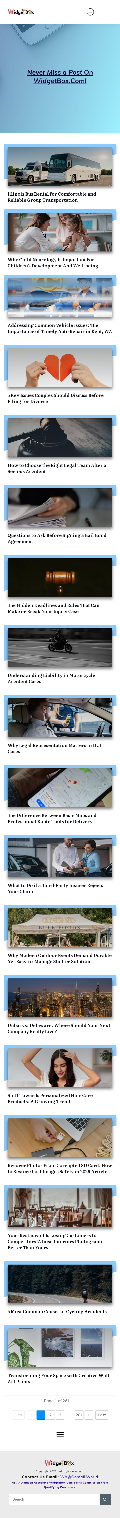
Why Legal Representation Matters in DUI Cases (55, 748)
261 (79, 1414)
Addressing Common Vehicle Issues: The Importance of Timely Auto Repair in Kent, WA (60, 328)
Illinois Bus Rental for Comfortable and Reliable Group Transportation (52, 196)
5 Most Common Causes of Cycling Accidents (57, 1311)
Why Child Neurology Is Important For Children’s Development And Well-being (53, 262)
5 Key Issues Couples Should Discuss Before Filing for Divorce (56, 398)
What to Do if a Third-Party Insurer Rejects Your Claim (55, 888)
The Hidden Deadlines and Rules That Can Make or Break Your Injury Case (54, 608)
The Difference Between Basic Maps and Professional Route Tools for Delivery (52, 818)
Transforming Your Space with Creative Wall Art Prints (59, 1378)
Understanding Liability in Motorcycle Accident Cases (51, 678)
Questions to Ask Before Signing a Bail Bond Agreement (57, 538)
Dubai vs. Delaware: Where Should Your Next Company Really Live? (59, 1028)
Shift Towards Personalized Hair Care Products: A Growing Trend (50, 1098)
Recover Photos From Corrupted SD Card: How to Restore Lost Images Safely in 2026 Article (60, 1168)
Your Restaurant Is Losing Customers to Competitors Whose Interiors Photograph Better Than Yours (55, 1241)
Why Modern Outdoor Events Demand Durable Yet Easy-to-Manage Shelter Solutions (60, 958)
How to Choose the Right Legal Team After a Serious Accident (57, 468)
